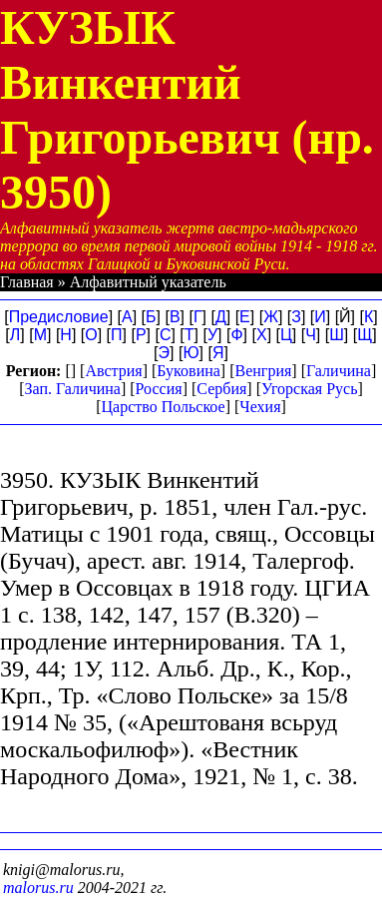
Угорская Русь (309, 388)
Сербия (221, 388)
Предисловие (59, 316)
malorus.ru (38, 887)
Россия (159, 388)
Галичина (338, 370)
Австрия (113, 370)
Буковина (188, 370)
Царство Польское (162, 406)
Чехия (259, 406)
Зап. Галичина (73, 388)
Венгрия (263, 370)
